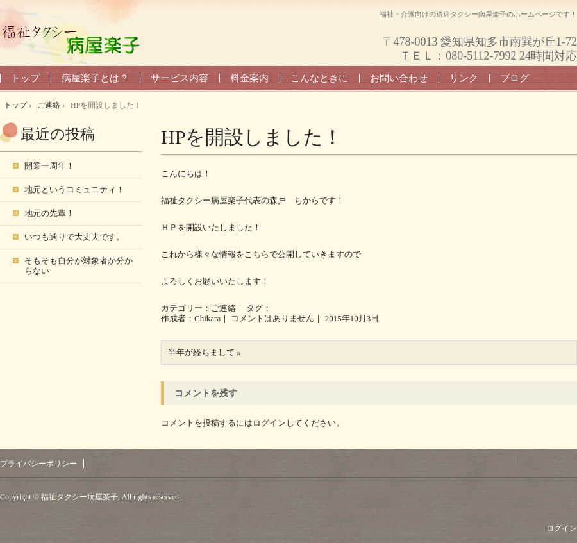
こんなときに (319, 78)
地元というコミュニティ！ (74, 189)
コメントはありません (272, 318)
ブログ (514, 78)
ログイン (269, 423)
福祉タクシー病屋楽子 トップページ (70, 39)
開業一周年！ (49, 166)
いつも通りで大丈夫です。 (74, 237)
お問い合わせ (399, 78)
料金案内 (249, 78)
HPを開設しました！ (251, 136)
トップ (25, 78)
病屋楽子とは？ (95, 78)
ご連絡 (223, 308)
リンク (463, 78)
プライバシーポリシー (38, 463)
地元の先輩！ (49, 213)
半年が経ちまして (201, 352)
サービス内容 (179, 78)
